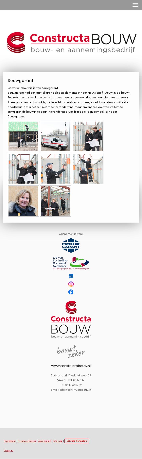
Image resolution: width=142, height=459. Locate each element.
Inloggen (8, 450)
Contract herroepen (77, 441)
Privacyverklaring (27, 441)
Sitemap (57, 441)
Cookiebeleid (44, 441)
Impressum (10, 441)
